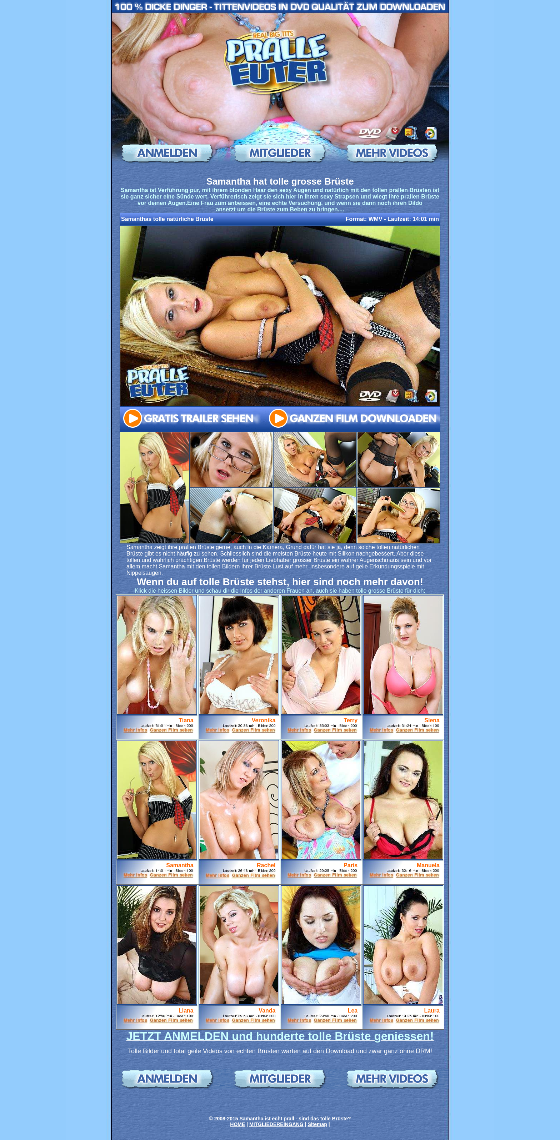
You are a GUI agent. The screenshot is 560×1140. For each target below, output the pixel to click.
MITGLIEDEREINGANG (276, 1124)
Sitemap (317, 1124)
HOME (237, 1124)
